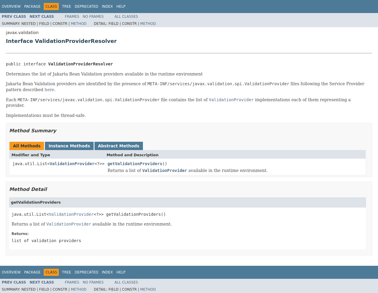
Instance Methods (69, 146)
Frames (72, 17)
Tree (66, 6)
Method (79, 24)
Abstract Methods (118, 146)
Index (107, 6)
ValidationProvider (72, 163)
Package (32, 6)
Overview (11, 6)
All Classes (126, 17)
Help (121, 6)
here (49, 89)
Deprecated (86, 6)
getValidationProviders (134, 163)
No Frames (93, 17)
